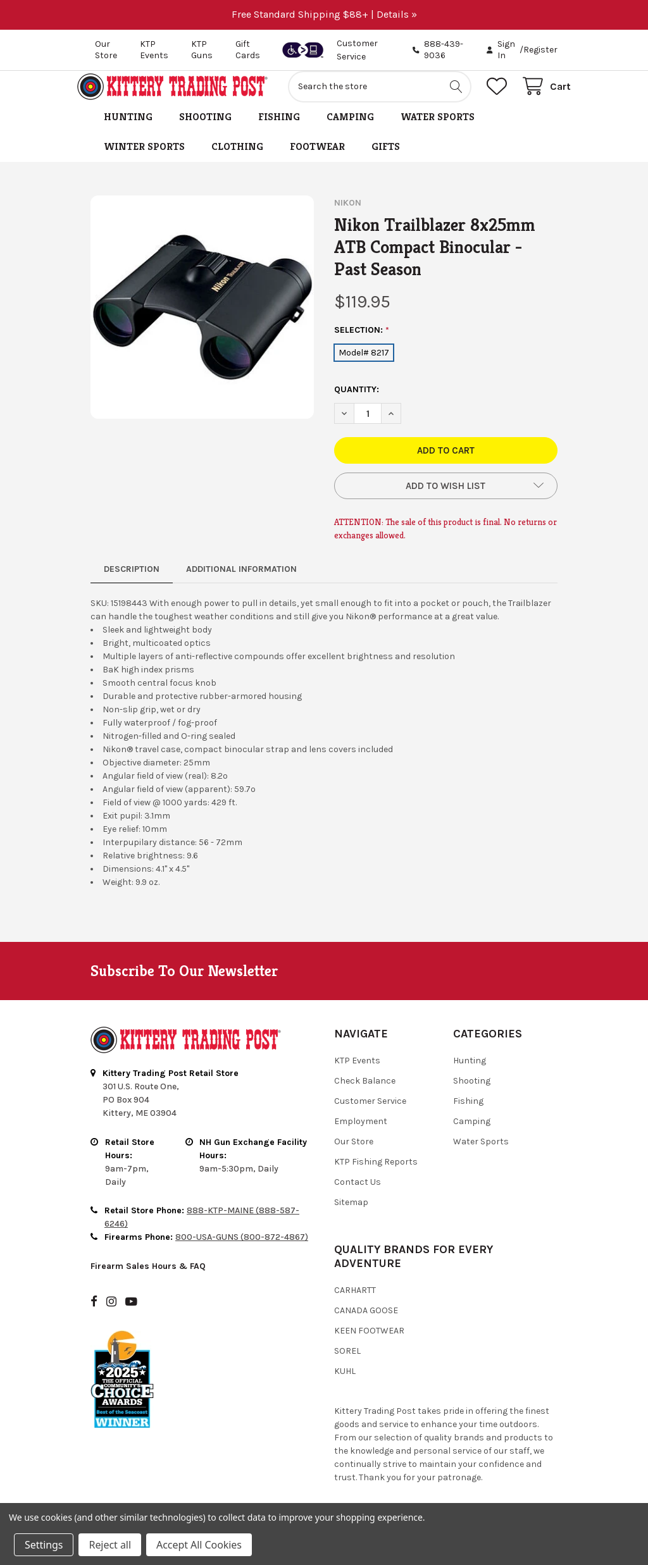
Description (131, 583)
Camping (350, 130)
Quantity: (356, 403)
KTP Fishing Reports (376, 1175)
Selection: (362, 344)
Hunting (128, 130)
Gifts (385, 160)
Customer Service (370, 1115)
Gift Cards (247, 50)
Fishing (279, 130)
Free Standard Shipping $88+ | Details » (324, 14)
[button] (446, 499)
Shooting (205, 130)
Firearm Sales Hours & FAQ (148, 1280)
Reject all (109, 1545)
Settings (44, 1545)
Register (540, 49)
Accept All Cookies (199, 1545)
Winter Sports (144, 160)
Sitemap (351, 1216)
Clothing (237, 160)
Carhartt (355, 1304)
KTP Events (154, 50)
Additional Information (241, 583)
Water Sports (438, 130)
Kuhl (345, 1385)
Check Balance (365, 1094)
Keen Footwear (369, 1344)
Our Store (106, 50)
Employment (360, 1135)
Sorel (347, 1364)
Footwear (317, 160)
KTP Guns (202, 50)
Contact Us (357, 1196)
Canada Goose (366, 1324)
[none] (202, 321)
